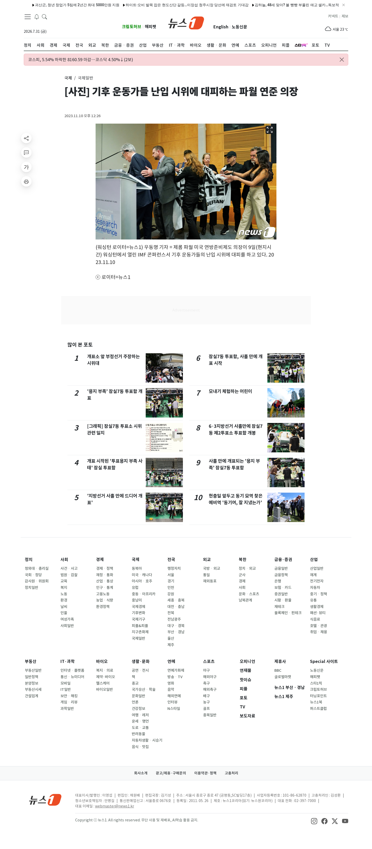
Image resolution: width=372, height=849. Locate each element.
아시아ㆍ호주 (142, 581)
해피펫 (150, 26)
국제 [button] (68, 78)
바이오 (102, 661)
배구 (206, 696)
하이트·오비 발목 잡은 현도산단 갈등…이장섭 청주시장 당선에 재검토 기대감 (168, 5)
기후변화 (138, 613)
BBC (277, 670)
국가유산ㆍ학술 (144, 689)
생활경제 (316, 606)
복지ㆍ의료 (104, 670)
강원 (170, 594)
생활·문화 (141, 661)
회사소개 (141, 773)
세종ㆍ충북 (175, 600)
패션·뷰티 (318, 613)
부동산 (30, 661)
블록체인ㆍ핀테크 (287, 613)
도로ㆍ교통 (140, 727)
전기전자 (316, 581)
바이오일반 (104, 689)
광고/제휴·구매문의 (171, 773)
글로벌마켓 (282, 677)
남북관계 (245, 600)
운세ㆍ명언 (140, 721)
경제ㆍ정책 (104, 568)
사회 (64, 559)
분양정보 (31, 683)
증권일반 (281, 594)
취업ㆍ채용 (318, 632)
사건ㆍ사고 (69, 568)
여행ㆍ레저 (140, 715)
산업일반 (316, 568)
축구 (206, 683)
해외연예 (174, 696)
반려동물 (138, 734)
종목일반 (209, 715)
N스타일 (173, 708)
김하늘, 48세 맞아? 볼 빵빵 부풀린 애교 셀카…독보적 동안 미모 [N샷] (291, 5)
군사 (242, 575)
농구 (206, 702)
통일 (206, 575)
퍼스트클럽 (318, 708)
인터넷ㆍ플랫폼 (72, 670)
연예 (171, 661)
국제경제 (138, 606)
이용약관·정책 (205, 773)
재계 (313, 575)
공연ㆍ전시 (140, 670)
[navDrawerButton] (28, 17)
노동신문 (239, 27)
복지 (63, 587)
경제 (100, 559)
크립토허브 (131, 26)
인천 (170, 587)
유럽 (135, 587)
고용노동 (103, 594)
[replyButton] (26, 152)
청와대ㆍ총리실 (37, 568)
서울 (170, 575)
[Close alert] (342, 59)
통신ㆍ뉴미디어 (72, 677)
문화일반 (138, 696)
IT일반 (65, 689)
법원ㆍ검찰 (69, 575)
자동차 (315, 587)
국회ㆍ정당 (33, 575)
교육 (63, 581)
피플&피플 (140, 625)
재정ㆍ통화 (104, 575)
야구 (206, 670)
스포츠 (209, 661)
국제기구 (138, 619)
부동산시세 (33, 689)
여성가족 (67, 619)
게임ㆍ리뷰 (69, 702)
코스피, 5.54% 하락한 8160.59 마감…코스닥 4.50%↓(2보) (80, 59)
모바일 (65, 683)
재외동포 (209, 581)
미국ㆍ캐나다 (142, 575)
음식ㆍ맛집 (140, 746)
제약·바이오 (105, 677)
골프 (206, 708)
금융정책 (281, 575)
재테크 (279, 606)
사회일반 (67, 625)
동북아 (137, 568)
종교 (135, 683)
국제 (136, 559)
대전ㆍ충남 (175, 606)
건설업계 (31, 696)
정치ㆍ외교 (247, 568)
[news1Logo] (45, 799)
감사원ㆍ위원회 (37, 581)
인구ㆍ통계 (104, 587)
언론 (135, 702)
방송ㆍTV (175, 677)
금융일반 (281, 568)
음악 (170, 689)
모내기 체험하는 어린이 (230, 391)
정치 (29, 559)
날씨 (63, 606)
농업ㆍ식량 (104, 600)
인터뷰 (172, 702)
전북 (170, 613)
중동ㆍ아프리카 (144, 594)
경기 (170, 581)
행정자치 (174, 568)
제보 (345, 16)
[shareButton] (26, 138)
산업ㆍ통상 (104, 581)
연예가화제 (175, 670)
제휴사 (280, 661)
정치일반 (31, 587)
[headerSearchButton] (44, 16)
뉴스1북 (316, 702)
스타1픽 (316, 683)
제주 (170, 645)
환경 (63, 600)
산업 (314, 559)
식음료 (315, 619)
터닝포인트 (318, 696)
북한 (242, 559)
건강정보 (138, 708)
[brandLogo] (186, 22)
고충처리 (231, 773)
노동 (63, 594)
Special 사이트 (324, 661)
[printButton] (26, 181)
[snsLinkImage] (314, 820)
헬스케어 (103, 683)
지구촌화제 (140, 632)
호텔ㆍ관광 (318, 625)
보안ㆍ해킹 (69, 696)
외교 (207, 559)
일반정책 (31, 677)
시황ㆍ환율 (282, 600)
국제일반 (138, 638)
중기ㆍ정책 (318, 594)
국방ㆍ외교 (211, 568)
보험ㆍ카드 (282, 587)
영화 (170, 683)
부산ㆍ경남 (175, 632)
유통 (313, 600)
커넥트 (333, 16)
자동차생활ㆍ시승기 (147, 740)
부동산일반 (33, 670)
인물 (63, 613)
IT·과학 (67, 661)
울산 (170, 638)
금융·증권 (283, 559)
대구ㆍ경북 (175, 625)
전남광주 (174, 619)
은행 (277, 581)
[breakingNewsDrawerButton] (36, 16)
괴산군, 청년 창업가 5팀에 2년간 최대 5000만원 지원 (59, 5)
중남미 (137, 600)
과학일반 (67, 708)
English (220, 27)
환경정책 (103, 606)
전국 (171, 559)
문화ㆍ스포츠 (249, 594)
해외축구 (209, 689)
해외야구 (209, 677)
